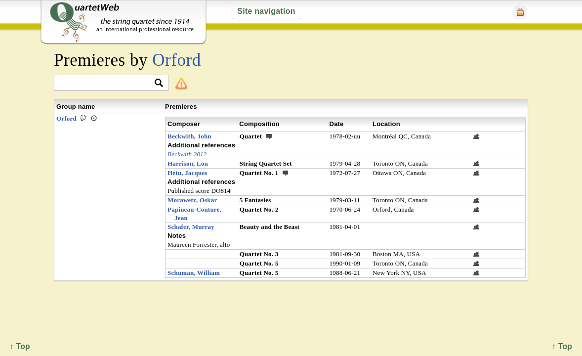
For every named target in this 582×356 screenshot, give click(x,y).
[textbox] (107, 83)
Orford (176, 60)
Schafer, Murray (190, 226)
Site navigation (266, 11)
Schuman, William (193, 272)
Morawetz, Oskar (192, 200)
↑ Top (562, 346)
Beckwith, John (189, 136)
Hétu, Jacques (187, 173)
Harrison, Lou (187, 163)
